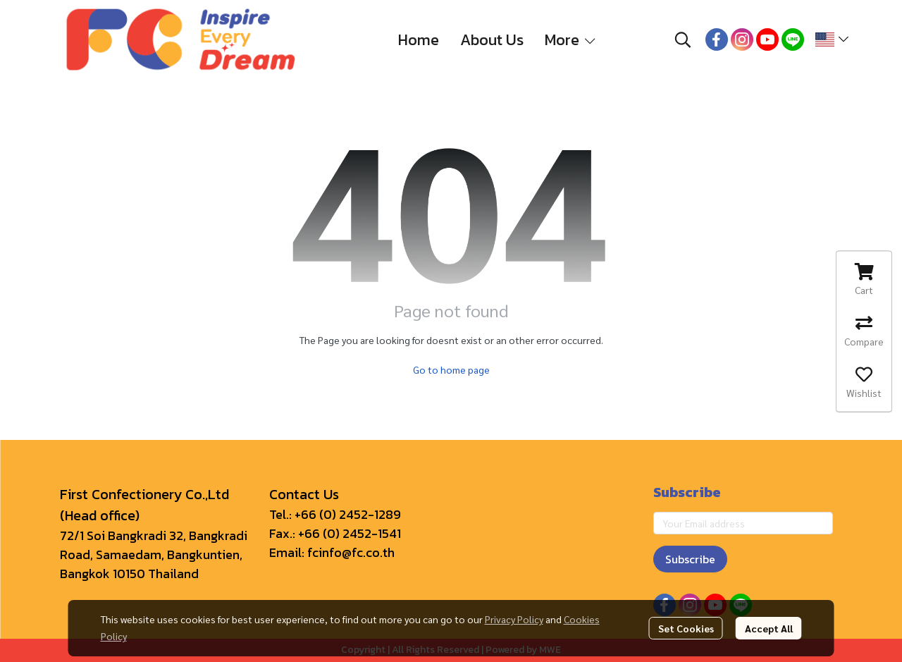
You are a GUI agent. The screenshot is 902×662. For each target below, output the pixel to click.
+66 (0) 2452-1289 (348, 514)
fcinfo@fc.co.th (351, 552)
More (571, 39)
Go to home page (451, 369)
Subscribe (690, 559)
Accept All (769, 628)
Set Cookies (686, 628)
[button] (683, 39)
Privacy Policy (514, 619)
